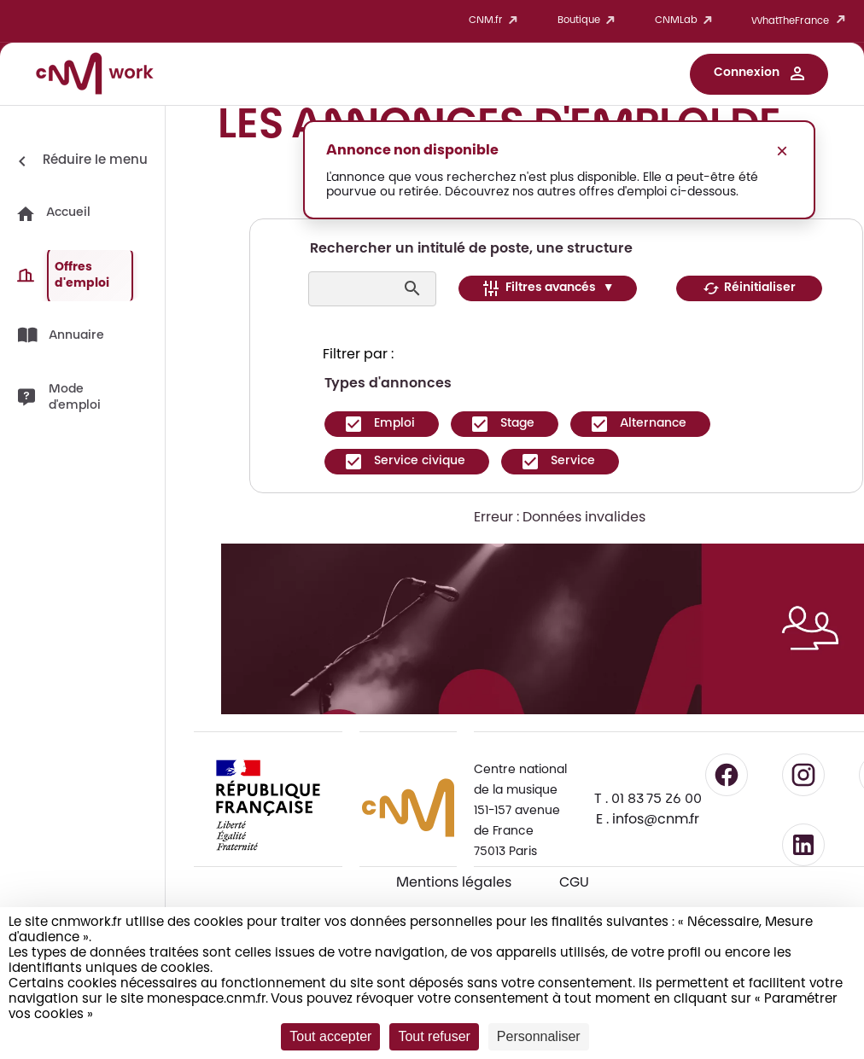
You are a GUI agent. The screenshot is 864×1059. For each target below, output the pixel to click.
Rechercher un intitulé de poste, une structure (471, 249)
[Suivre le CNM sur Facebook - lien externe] (726, 775)
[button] (759, 74)
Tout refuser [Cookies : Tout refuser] (434, 1036)
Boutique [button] (589, 21)
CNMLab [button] (686, 21)
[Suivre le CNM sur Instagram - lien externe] (803, 775)
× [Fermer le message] (782, 150)
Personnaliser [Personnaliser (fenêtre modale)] (539, 1036)
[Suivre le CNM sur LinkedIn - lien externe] (803, 844)
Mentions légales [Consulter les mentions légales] (453, 883)
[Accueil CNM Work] (94, 76)
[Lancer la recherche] (414, 288)
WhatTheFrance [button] (801, 21)
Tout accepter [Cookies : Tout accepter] (330, 1036)
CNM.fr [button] (496, 21)
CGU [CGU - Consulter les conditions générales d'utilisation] (574, 883)
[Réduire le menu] (79, 161)
